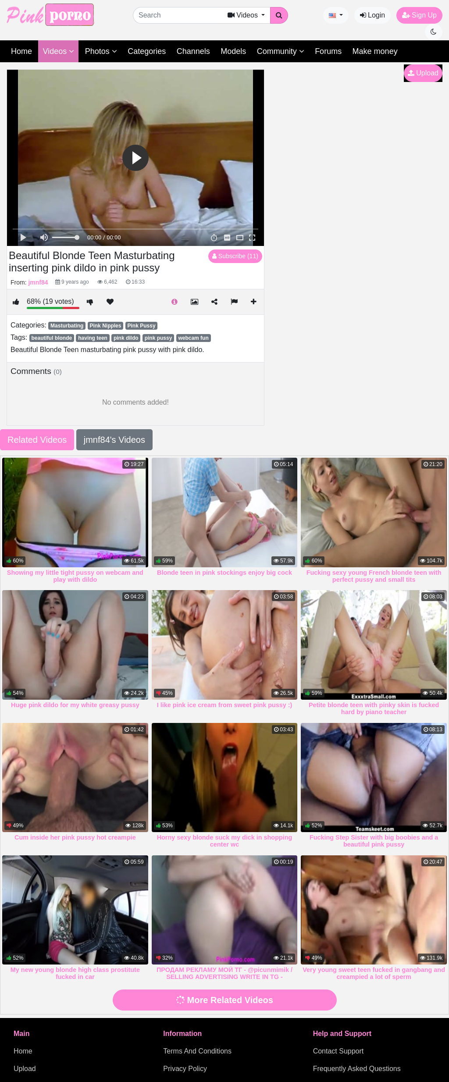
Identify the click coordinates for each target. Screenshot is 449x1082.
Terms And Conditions (197, 1051)
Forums (328, 51)
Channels (193, 51)
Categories (147, 51)
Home (21, 51)
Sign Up (419, 15)
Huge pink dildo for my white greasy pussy (75, 704)
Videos (58, 51)
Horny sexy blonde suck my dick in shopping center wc (224, 841)
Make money (375, 51)
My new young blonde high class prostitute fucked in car (75, 973)
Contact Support (338, 1051)
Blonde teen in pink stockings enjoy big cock (224, 572)
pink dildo (126, 338)
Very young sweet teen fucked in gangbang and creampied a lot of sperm (374, 973)
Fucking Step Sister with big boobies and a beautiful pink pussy (374, 841)
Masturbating (66, 326)
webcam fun (193, 338)
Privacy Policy (185, 1068)
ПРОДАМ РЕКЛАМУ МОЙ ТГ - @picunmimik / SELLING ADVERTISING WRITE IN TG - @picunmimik (224, 976)
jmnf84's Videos (114, 440)
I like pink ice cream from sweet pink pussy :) (224, 704)
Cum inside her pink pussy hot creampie (75, 837)
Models (233, 51)
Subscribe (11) (235, 256)
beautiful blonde (51, 338)
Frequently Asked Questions (357, 1068)
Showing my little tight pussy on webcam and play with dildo (75, 576)
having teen (92, 338)
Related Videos (37, 440)
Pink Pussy (142, 326)
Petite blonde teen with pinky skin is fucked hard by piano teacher (374, 708)
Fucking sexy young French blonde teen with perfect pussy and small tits (374, 576)
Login (372, 15)
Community (280, 51)
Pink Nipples (105, 326)
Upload (423, 73)
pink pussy (158, 338)
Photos (101, 51)
